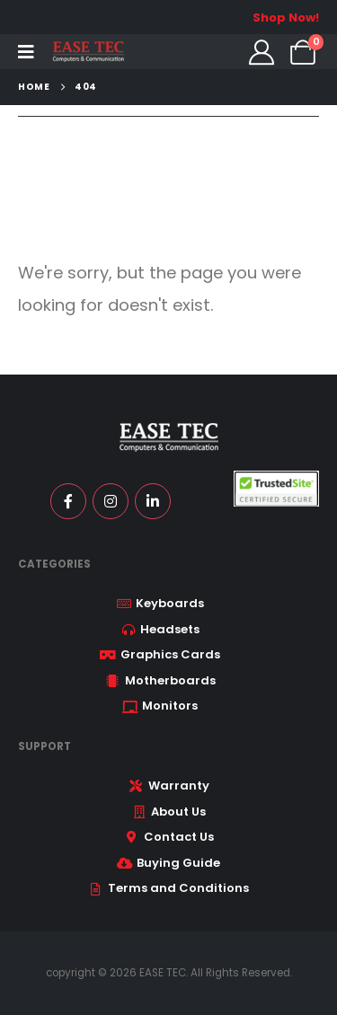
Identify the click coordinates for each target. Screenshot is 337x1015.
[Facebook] (68, 501)
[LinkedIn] (153, 501)
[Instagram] (111, 501)
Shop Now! (286, 17)
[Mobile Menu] (26, 52)
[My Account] (261, 52)
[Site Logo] (88, 51)
